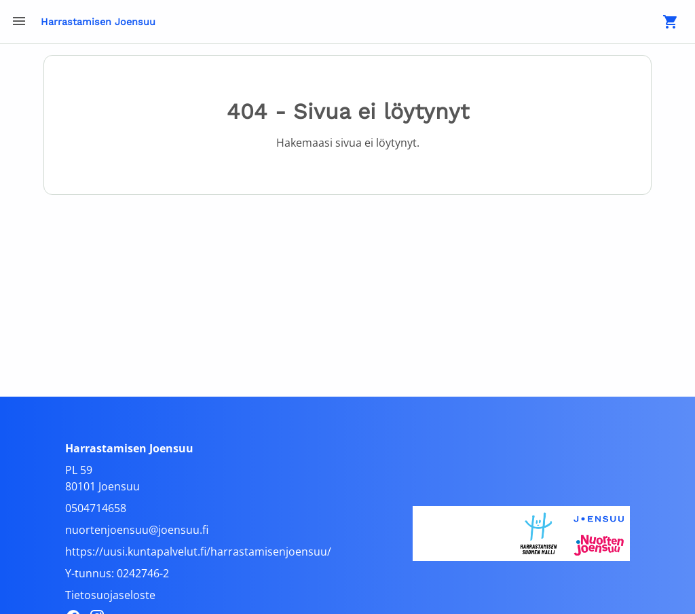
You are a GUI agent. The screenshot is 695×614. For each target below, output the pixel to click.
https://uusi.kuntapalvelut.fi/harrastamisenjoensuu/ (198, 551)
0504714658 (95, 508)
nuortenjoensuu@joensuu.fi (136, 529)
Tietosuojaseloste (110, 595)
